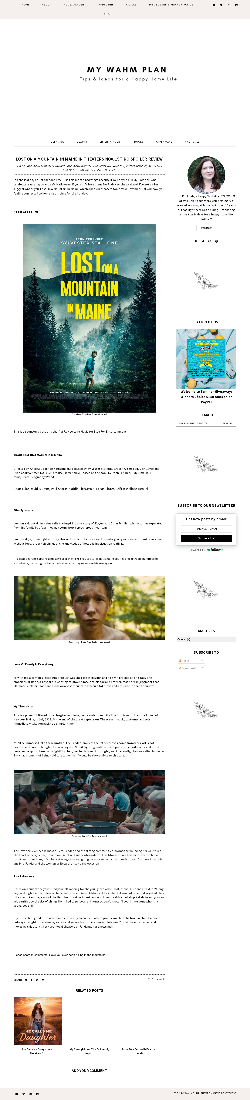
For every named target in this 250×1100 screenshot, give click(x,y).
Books (139, 141)
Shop (107, 14)
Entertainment (111, 141)
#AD (22, 166)
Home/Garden (74, 4)
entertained (142, 922)
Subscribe (206, 538)
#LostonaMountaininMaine (46, 166)
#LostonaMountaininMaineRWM (89, 166)
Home (26, 4)
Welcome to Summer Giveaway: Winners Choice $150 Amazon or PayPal (206, 396)
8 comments (156, 979)
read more (206, 228)
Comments (188, 668)
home (84, 715)
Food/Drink (105, 4)
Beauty (82, 141)
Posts (184, 661)
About (46, 4)
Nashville (192, 141)
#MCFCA (119, 166)
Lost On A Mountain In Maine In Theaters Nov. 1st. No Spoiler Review (89, 159)
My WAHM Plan (190, 1093)
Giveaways (164, 141)
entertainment (136, 166)
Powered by (206, 549)
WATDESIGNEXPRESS (224, 1093)
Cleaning (58, 141)
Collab (131, 4)
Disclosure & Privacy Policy (171, 4)
